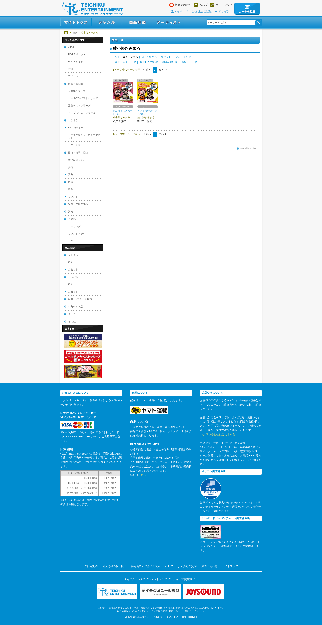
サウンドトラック (78, 233)
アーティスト (168, 22)
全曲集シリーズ (76, 90)
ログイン (224, 11)
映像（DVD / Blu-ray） (80, 299)
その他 (187, 56)
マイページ (181, 11)
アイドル (73, 76)
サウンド (73, 196)
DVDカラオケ (75, 127)
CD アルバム (149, 56)
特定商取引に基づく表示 (145, 566)
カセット (165, 56)
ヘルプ (201, 5)
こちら (142, 474)
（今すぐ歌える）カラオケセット (84, 136)
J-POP (72, 47)
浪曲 (70, 174)
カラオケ (73, 120)
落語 (70, 167)
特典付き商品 (75, 306)
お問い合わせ (209, 566)
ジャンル (106, 22)
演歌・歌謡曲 (75, 83)
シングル (73, 254)
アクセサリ (74, 145)
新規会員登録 (204, 11)
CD (70, 262)
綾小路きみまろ (76, 159)
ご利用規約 (91, 566)
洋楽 (70, 211)
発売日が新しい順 (125, 62)
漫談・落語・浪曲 (78, 152)
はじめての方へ (180, 5)
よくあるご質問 (187, 566)
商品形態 (137, 22)
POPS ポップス (77, 54)
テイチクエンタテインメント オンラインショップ (92, 8)
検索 (74, 32)
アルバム (73, 277)
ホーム (66, 32)
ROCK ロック (75, 61)
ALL (117, 56)
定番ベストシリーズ (79, 105)
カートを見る (247, 9)
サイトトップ (75, 22)
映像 (177, 56)
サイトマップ (221, 5)
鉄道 (70, 182)
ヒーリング (74, 226)
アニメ (72, 241)
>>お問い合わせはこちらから (217, 434)
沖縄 (70, 69)
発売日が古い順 (149, 62)
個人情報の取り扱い (114, 566)
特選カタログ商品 (78, 204)
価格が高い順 (170, 62)
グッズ (72, 314)
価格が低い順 (189, 62)
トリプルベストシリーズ (81, 112)
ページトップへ (246, 148)
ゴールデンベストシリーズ (83, 98)
